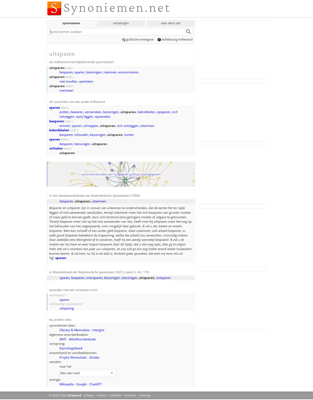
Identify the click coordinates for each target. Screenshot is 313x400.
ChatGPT (95, 384)
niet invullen (68, 81)
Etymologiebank (71, 348)
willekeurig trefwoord (175, 39)
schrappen (90, 126)
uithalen (56, 148)
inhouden (81, 135)
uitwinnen (147, 126)
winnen (64, 126)
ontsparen (163, 278)
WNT (62, 339)
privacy (89, 395)
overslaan (66, 90)
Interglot (98, 330)
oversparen (94, 278)
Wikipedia (66, 384)
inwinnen (110, 72)
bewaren (77, 112)
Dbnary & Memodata (74, 330)
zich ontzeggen (127, 126)
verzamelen (93, 112)
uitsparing (66, 308)
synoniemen (71, 23)
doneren (130, 395)
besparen (66, 72)
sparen (79, 72)
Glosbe (94, 357)
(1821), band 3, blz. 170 (101, 272)
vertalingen (121, 23)
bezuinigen (94, 72)
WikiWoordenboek (82, 339)
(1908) (98, 195)
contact (102, 395)
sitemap (144, 395)
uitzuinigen (129, 278)
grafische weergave (138, 39)
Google (81, 384)
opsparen (163, 112)
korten (129, 135)
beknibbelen (146, 112)
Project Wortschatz (72, 357)
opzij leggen (84, 116)
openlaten (86, 81)
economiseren (128, 72)
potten (64, 112)
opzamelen (103, 116)
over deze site (170, 23)
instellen (116, 395)
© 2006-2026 (65, 395)
